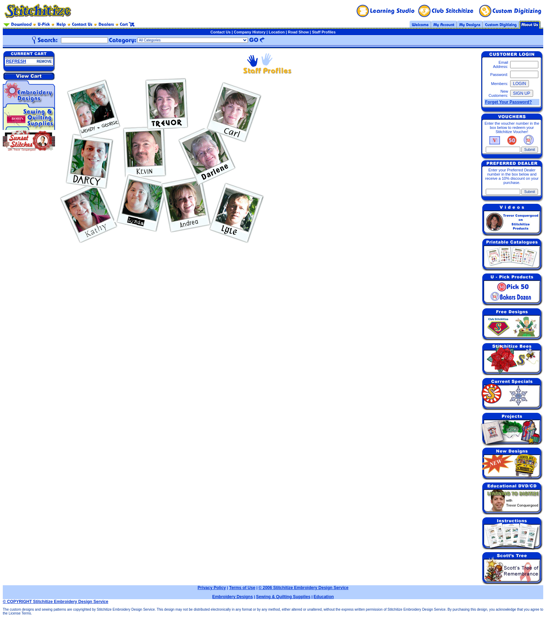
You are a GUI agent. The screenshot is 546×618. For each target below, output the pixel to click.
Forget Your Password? (508, 102)
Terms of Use (242, 587)
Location (277, 32)
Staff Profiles (324, 32)
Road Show (298, 32)
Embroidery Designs (232, 596)
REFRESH (16, 61)
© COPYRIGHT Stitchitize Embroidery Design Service (55, 601)
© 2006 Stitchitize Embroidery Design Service (303, 587)
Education (324, 596)
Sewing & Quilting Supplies (283, 596)
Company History (249, 32)
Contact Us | (222, 32)
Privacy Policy (211, 587)
